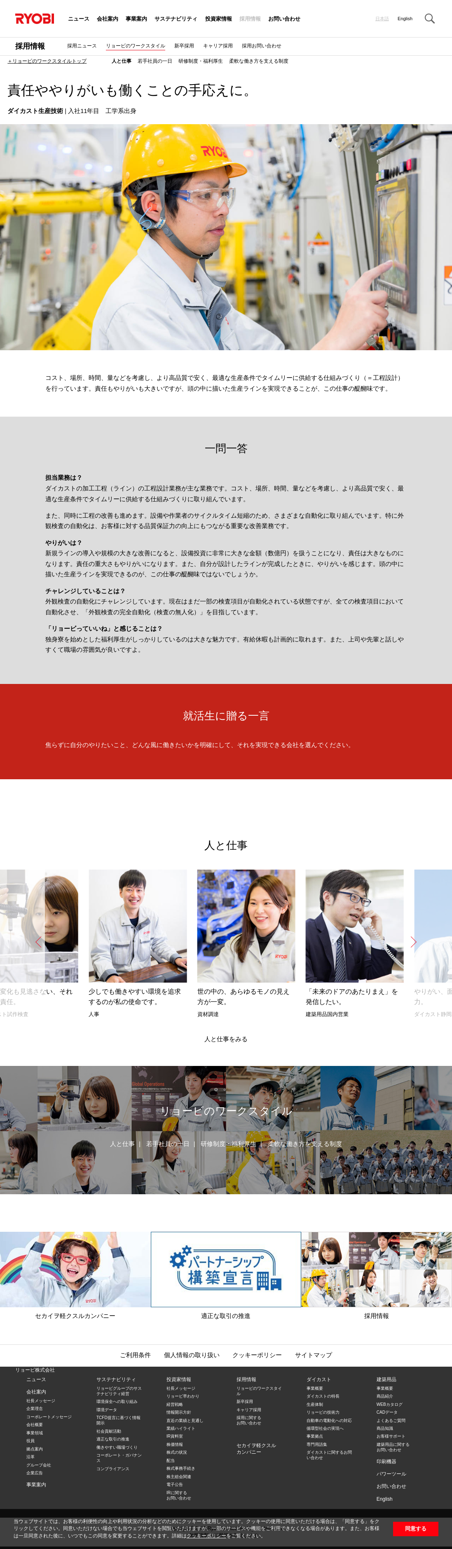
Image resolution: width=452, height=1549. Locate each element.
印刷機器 (386, 1461)
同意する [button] (415, 1528)
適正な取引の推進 (226, 1275)
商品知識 (385, 1428)
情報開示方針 (178, 1412)
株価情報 (174, 1444)
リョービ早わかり (182, 1396)
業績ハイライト (180, 1428)
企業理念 (34, 1408)
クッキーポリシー (206, 1536)
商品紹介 (385, 1396)
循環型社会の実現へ (325, 1428)
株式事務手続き (180, 1468)
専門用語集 (317, 1444)
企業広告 (34, 1473)
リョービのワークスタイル (135, 46)
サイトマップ (313, 1355)
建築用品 (386, 1379)
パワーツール (391, 1474)
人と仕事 (121, 61)
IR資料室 (174, 1436)
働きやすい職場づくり (117, 1447)
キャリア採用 (218, 46)
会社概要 (34, 1424)
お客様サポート (391, 1436)
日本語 (382, 19)
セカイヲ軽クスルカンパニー (75, 1275)
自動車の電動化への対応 (329, 1420)
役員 (30, 1440)
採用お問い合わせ (261, 46)
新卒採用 (184, 46)
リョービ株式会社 (35, 1370)
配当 (170, 1460)
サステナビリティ (176, 19)
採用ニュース (82, 46)
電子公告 (174, 1484)
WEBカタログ (390, 1404)
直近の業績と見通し (185, 1420)
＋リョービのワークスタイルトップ (47, 61)
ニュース (78, 19)
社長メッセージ (40, 1400)
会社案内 (107, 19)
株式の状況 (176, 1452)
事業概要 (315, 1388)
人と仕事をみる (226, 1039)
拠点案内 (34, 1449)
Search (429, 18)
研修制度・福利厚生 (200, 61)
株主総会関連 (178, 1476)
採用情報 (250, 19)
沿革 (30, 1457)
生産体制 (315, 1404)
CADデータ (387, 1412)
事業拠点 (315, 1436)
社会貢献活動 (108, 1431)
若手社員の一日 (155, 61)
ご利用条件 (135, 1355)
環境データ (106, 1410)
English (405, 19)
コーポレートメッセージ (49, 1417)
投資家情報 (218, 19)
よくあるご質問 (391, 1420)
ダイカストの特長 (323, 1396)
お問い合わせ (284, 19)
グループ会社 (38, 1465)
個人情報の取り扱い (192, 1355)
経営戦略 (174, 1404)
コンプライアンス (112, 1468)
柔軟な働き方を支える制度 (258, 61)
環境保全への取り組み (117, 1401)
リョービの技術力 (323, 1412)
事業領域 (34, 1433)
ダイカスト (319, 1379)
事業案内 (136, 19)
